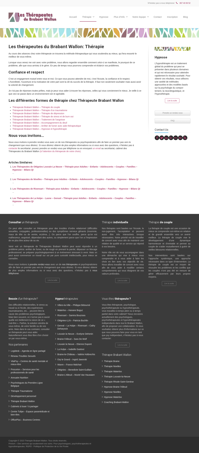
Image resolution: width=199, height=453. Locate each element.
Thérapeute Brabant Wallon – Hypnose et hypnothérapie (39, 129)
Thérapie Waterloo (113, 371)
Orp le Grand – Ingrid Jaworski (72, 359)
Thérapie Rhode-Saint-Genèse (119, 381)
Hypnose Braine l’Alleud (115, 387)
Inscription (172, 17)
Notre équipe (140, 16)
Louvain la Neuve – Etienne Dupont (74, 344)
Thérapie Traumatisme (21, 391)
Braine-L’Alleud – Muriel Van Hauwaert (76, 375)
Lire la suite (172, 101)
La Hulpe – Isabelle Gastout (70, 349)
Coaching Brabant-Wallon (116, 402)
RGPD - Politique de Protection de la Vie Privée (47, 446)
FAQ (172, 121)
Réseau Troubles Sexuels (23, 356)
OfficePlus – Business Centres (25, 420)
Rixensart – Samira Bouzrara (71, 315)
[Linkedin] (166, 137)
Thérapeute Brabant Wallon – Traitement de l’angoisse (38, 119)
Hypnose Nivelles (112, 392)
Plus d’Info (121, 16)
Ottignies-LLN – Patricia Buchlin (72, 320)
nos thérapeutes (70, 264)
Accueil (73, 17)
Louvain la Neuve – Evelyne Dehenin (75, 334)
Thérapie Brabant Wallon (23, 401)
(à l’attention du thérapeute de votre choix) (60, 151)
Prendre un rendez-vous (173, 113)
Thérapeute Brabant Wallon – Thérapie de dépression (38, 113)
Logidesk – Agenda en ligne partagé (28, 351)
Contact (158, 17)
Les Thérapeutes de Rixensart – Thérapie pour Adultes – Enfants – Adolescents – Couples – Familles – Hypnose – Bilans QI (76, 189)
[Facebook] (157, 137)
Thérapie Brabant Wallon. (36, 440)
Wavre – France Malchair (69, 364)
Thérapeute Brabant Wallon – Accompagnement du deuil (39, 122)
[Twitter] (161, 137)
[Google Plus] (171, 137)
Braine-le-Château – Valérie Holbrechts (76, 354)
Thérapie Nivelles (112, 366)
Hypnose (103, 17)
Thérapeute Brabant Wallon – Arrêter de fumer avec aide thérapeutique (46, 126)
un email (97, 148)
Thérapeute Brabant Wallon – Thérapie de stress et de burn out (42, 116)
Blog (185, 17)
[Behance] (180, 137)
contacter (13, 148)
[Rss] (185, 137)
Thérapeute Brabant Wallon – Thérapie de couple (36, 107)
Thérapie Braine (112, 361)
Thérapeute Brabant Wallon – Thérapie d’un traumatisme (39, 110)
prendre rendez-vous (40, 264)
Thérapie (88, 16)
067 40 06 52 (183, 3)
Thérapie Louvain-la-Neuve (117, 376)
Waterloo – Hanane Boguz (70, 310)
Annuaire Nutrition (19, 377)
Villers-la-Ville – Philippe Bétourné (73, 305)
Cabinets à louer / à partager (24, 406)
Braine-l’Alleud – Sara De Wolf (72, 339)
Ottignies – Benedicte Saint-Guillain (74, 369)
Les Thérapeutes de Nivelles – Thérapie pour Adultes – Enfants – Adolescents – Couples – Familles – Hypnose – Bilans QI (75, 179)
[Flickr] (175, 137)
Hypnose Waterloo (113, 397)
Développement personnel (23, 396)
